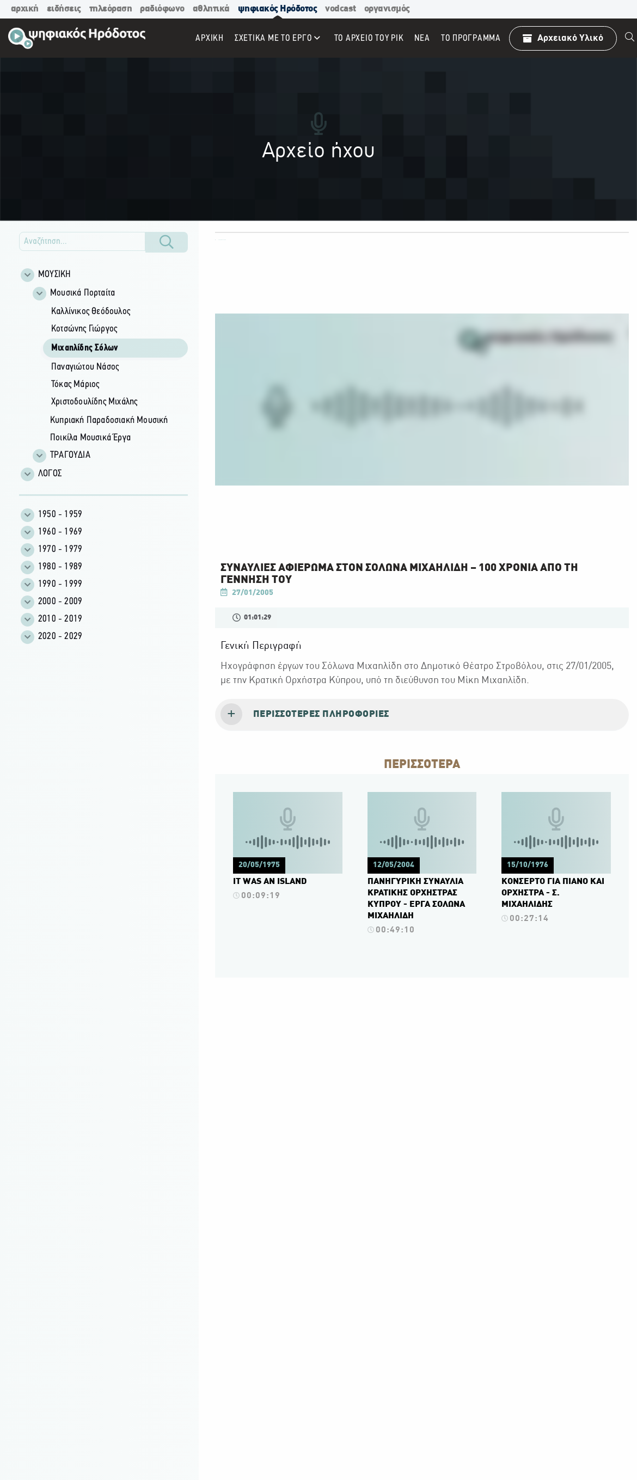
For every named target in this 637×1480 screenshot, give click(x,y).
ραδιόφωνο (162, 9)
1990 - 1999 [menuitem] (60, 584)
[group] (109, 374)
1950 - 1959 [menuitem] (60, 514)
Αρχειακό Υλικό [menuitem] (563, 38)
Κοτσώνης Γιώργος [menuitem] (84, 329)
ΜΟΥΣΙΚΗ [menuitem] (54, 274)
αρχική (25, 9)
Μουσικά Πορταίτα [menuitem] (82, 293)
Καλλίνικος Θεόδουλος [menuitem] (90, 311)
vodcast (340, 9)
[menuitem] (630, 38)
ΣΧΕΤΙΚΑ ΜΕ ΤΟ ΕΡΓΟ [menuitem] (274, 38)
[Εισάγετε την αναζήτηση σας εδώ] (82, 241)
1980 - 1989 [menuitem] (60, 567)
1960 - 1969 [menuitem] (60, 532)
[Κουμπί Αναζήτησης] (166, 242)
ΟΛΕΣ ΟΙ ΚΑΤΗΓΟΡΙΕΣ (220, 239)
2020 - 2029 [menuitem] (60, 636)
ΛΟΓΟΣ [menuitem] (50, 474)
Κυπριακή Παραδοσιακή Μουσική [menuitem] (109, 420)
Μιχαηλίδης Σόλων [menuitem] (84, 348)
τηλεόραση (110, 9)
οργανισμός (387, 9)
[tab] (422, 715)
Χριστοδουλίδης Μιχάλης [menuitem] (94, 402)
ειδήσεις (64, 9)
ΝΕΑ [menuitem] (422, 38)
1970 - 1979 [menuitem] (60, 549)
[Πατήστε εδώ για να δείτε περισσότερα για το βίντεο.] (287, 849)
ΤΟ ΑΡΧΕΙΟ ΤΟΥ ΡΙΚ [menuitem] (369, 38)
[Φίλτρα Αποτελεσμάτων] (103, 375)
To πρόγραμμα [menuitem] (471, 38)
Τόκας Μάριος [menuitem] (75, 384)
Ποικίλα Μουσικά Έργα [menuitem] (90, 438)
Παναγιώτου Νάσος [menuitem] (85, 367)
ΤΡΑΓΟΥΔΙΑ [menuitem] (70, 455)
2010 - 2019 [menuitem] (60, 619)
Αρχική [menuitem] (209, 38)
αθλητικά (211, 9)
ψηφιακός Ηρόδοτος (277, 9)
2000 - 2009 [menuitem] (60, 602)
